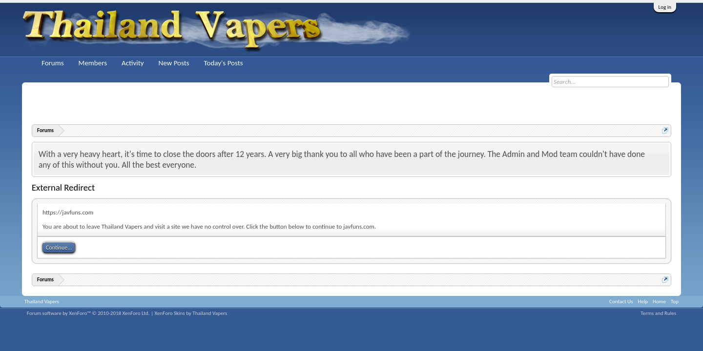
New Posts (173, 62)
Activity (133, 62)
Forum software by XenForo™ (88, 313)
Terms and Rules (658, 313)
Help (643, 301)
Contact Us (621, 301)
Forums (52, 62)
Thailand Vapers (41, 301)
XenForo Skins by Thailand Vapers (191, 313)
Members (93, 62)
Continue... (59, 247)
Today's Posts (223, 62)
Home (659, 301)
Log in (665, 7)
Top (675, 301)
